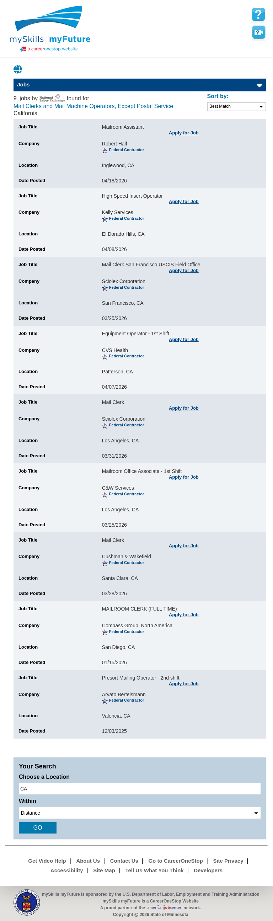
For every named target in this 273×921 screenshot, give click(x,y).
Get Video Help (47, 861)
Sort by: (218, 96)
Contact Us (124, 861)
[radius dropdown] (140, 813)
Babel (18, 69)
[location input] (140, 788)
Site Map (104, 870)
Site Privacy (228, 861)
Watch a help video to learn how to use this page (258, 32)
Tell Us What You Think (154, 870)
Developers (208, 870)
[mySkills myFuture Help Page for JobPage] (258, 14)
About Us (88, 861)
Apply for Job (184, 132)
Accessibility (66, 870)
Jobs (23, 84)
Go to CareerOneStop (175, 861)
